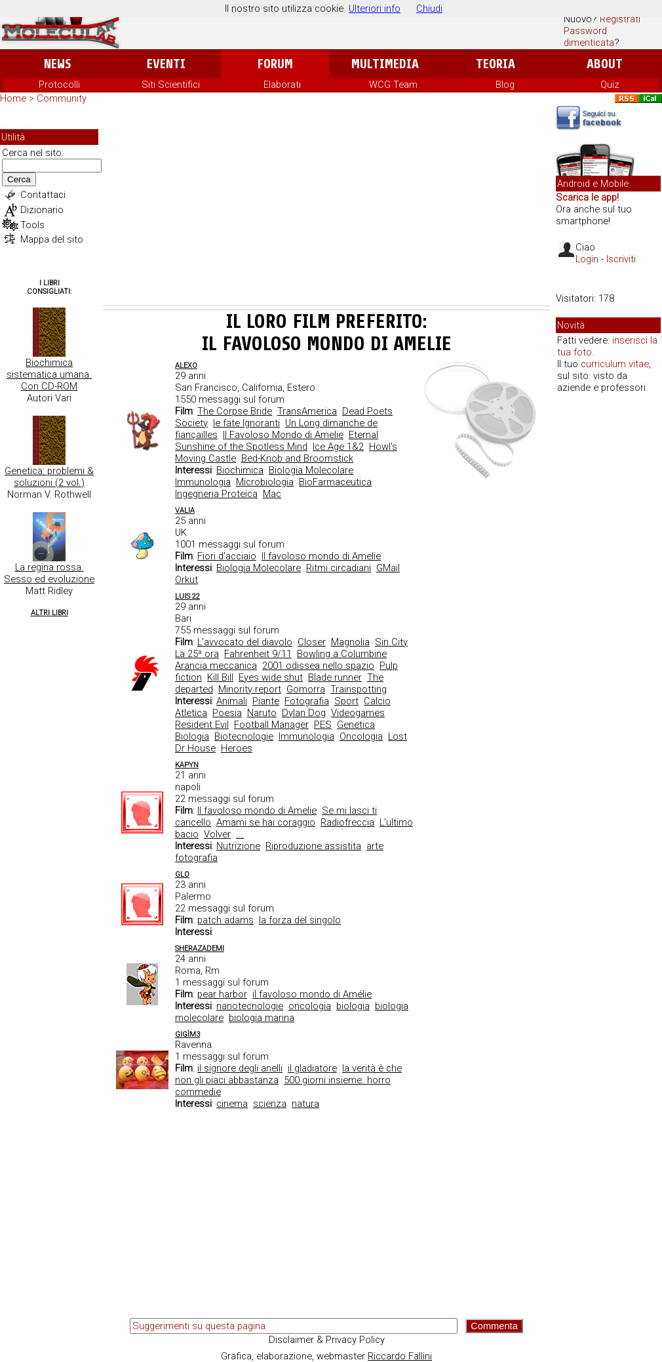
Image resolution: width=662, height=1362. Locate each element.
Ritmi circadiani (338, 568)
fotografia (196, 858)
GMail (388, 568)
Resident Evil (202, 725)
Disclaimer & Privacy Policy (327, 1340)
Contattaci (43, 195)
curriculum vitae (615, 364)
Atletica (191, 713)
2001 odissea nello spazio (318, 665)
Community (62, 98)
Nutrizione (238, 846)
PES (323, 725)
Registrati (620, 19)
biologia (353, 1006)
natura (305, 1104)
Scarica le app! (587, 197)
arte (374, 846)
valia (185, 510)
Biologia (192, 736)
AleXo (186, 365)
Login (586, 259)
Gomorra (305, 689)
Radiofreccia (347, 822)
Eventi (166, 63)
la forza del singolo (300, 920)
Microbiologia (265, 482)
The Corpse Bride (234, 411)
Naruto (262, 713)
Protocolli (59, 84)
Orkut (186, 580)
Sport (346, 701)
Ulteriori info (374, 8)
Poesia (227, 713)
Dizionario (42, 210)
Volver (217, 834)
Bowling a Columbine (342, 654)
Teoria (495, 63)
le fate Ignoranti (246, 423)
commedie (198, 1092)
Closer (312, 642)
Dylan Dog (304, 713)
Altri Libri (49, 613)
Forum (275, 63)
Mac (272, 494)
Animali (231, 701)
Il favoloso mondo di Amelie (321, 556)
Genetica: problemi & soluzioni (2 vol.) (49, 477)
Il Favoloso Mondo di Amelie (283, 435)
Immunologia (203, 482)
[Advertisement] (326, 207)
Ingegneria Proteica (216, 494)
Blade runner (335, 677)
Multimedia (385, 63)
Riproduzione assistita (313, 846)
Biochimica (239, 470)
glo (182, 874)
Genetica (356, 725)
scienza (269, 1104)
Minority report (249, 689)
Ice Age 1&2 (338, 446)
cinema (232, 1104)
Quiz (609, 84)
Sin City (391, 642)
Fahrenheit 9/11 (258, 654)
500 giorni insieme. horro (337, 1080)
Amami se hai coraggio (265, 822)
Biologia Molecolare (311, 470)
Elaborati (282, 84)
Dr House (195, 748)
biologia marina (261, 1018)
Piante (265, 701)
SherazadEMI (199, 948)
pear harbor (222, 994)
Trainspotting (358, 689)
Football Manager (271, 725)
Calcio (377, 701)
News (57, 63)
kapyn (187, 765)
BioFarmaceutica (335, 482)
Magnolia (350, 642)
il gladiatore (312, 1068)
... (240, 834)
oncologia (309, 1006)
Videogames (358, 713)
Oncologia (361, 736)
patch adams (225, 920)
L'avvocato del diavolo (244, 642)
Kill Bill (220, 677)
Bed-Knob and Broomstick (297, 458)
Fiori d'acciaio (226, 556)
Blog (505, 84)
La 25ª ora (197, 654)
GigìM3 (187, 1034)
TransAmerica (307, 411)
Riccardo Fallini (400, 1356)
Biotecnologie (243, 736)
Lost (397, 736)
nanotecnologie (249, 1006)
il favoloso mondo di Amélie (312, 994)
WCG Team (393, 84)
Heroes (236, 748)
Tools (32, 225)
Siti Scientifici (171, 84)
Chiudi (429, 8)
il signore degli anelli (239, 1068)
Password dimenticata (589, 37)
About (605, 63)
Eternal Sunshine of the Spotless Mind (276, 440)
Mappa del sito (51, 239)
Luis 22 (187, 596)
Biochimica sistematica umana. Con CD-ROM (49, 374)
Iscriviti (621, 259)
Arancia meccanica (216, 665)
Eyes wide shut (271, 677)
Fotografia (306, 701)
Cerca (19, 179)
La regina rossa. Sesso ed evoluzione (49, 573)
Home (13, 98)
